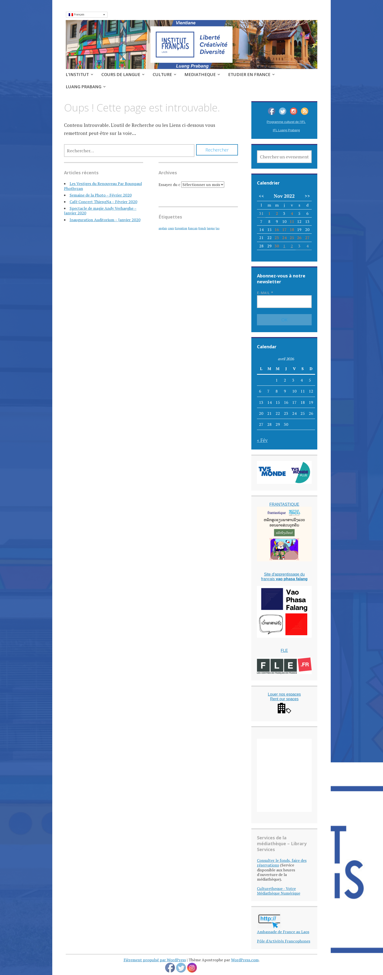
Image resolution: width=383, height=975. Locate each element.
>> (307, 196)
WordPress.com (245, 960)
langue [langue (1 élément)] (211, 228)
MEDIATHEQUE (200, 74)
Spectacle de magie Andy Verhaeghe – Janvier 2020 (100, 211)
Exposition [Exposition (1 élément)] (181, 228)
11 (292, 221)
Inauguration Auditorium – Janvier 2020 (105, 219)
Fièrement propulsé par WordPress (155, 960)
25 (292, 237)
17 (284, 229)
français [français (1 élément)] (192, 228)
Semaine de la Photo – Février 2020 (101, 195)
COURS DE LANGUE (120, 74)
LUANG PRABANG (83, 86)
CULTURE (162, 74)
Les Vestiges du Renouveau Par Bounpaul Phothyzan (103, 186)
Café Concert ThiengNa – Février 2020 (103, 201)
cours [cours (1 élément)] (171, 228)
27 (307, 237)
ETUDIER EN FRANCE (249, 74)
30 (277, 246)
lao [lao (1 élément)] (217, 228)
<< (261, 196)
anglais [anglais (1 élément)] (163, 228)
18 (292, 229)
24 (284, 237)
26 (299, 237)
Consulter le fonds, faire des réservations (282, 863)
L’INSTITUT (77, 74)
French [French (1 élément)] (202, 228)
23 (277, 237)
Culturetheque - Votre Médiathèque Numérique (278, 891)
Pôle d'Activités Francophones (283, 941)
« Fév (262, 440)
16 (277, 229)
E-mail (265, 292)
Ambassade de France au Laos (283, 931)
